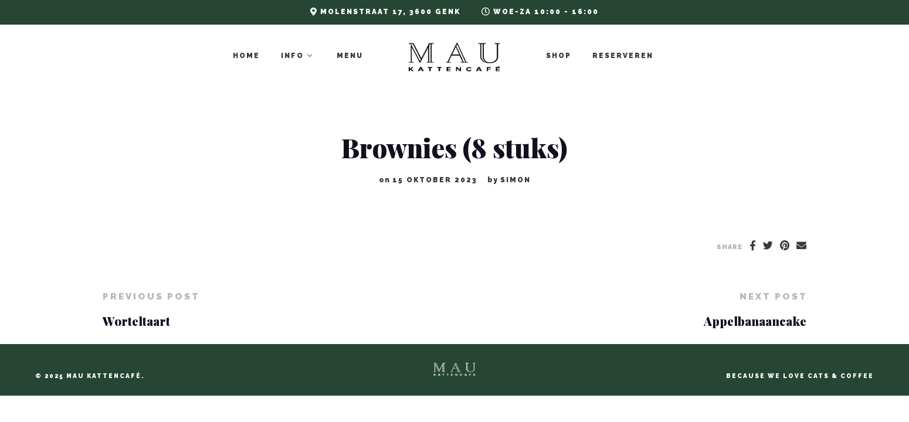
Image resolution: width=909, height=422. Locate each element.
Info (293, 56)
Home (247, 56)
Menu (351, 56)
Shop (559, 56)
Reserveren (623, 56)
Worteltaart (136, 321)
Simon (515, 180)
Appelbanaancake (755, 321)
